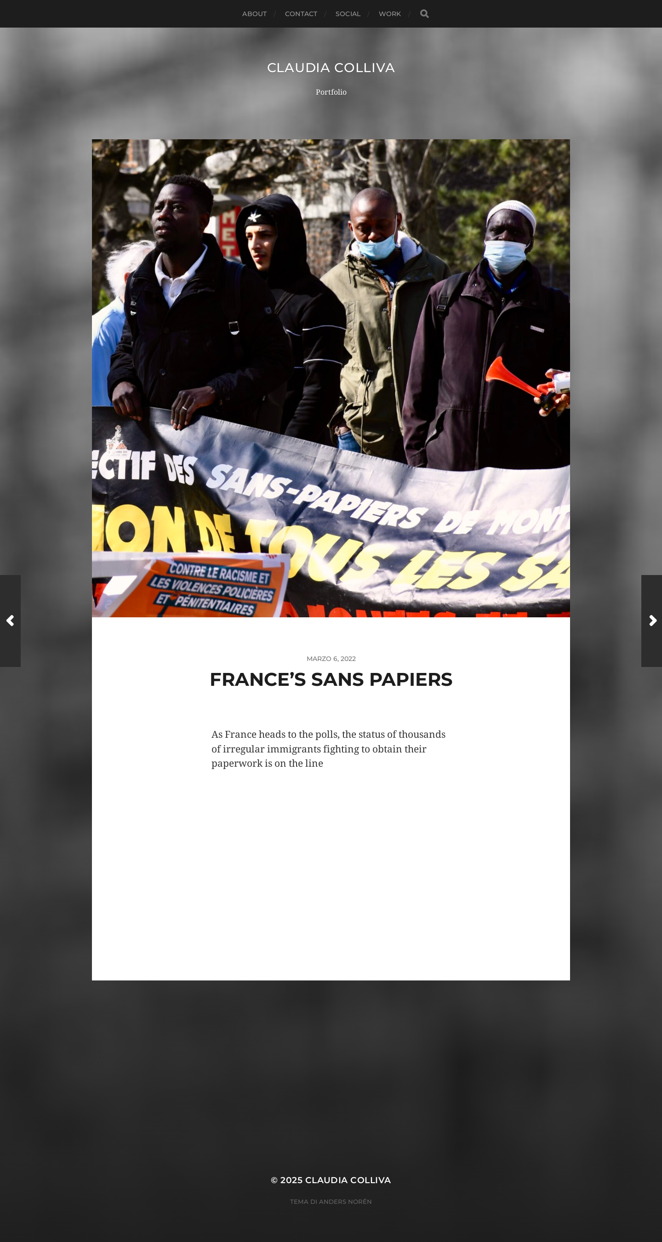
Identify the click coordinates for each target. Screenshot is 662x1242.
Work (390, 14)
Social (348, 14)
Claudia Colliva (331, 67)
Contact (301, 14)
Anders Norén (345, 1201)
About (254, 14)
